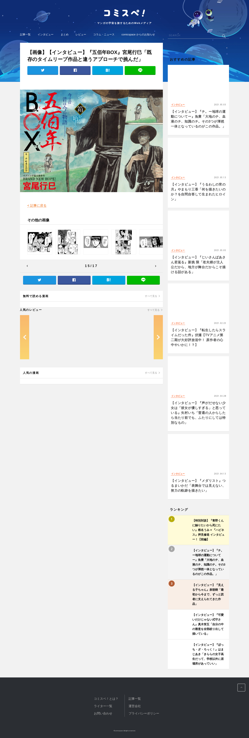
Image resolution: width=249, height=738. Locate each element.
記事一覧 (25, 34)
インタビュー (45, 34)
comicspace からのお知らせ (138, 34)
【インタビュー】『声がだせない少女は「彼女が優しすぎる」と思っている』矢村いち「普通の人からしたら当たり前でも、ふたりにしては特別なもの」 (198, 412)
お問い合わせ (103, 713)
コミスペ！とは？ (106, 698)
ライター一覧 (103, 706)
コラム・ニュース (103, 34)
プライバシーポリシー (144, 713)
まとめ (65, 34)
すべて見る (151, 296)
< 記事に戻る (37, 205)
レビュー (81, 34)
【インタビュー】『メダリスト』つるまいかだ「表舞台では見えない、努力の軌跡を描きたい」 (198, 485)
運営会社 (135, 706)
